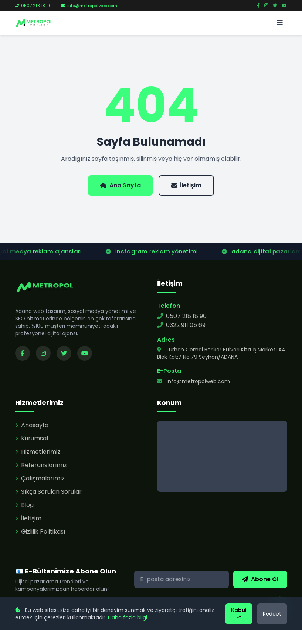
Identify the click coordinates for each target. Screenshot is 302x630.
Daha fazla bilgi (127, 617)
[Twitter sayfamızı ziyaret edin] (64, 353)
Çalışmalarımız (40, 478)
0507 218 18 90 (33, 5)
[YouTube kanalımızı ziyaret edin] (84, 353)
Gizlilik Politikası (40, 531)
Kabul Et (239, 613)
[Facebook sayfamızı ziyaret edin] (22, 353)
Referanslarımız (41, 465)
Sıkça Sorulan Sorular (48, 491)
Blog (24, 505)
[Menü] (279, 23)
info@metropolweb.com (89, 5)
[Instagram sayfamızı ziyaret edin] (43, 353)
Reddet (272, 613)
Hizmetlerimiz (37, 451)
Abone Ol (260, 579)
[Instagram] (266, 5)
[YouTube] (284, 5)
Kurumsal (31, 438)
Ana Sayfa (120, 185)
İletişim (186, 185)
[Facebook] (258, 5)
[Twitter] (275, 5)
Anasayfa (31, 425)
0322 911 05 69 (181, 325)
